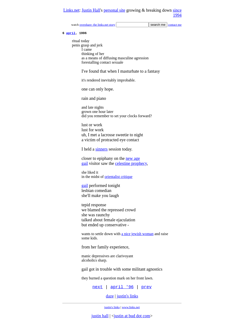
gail (84, 164)
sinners (101, 149)
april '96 (121, 288)
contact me (175, 24)
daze (110, 297)
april (71, 33)
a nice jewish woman (138, 234)
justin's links (127, 297)
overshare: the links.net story (97, 24)
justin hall (100, 317)
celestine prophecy (131, 164)
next (97, 288)
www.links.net (131, 309)
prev (146, 288)
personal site (114, 10)
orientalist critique (118, 177)
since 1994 (177, 13)
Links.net (71, 10)
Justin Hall (91, 10)
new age (133, 159)
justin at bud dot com (132, 317)
